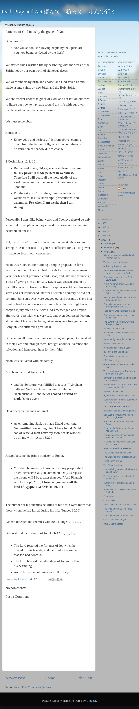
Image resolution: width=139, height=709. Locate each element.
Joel (100, 172)
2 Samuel (102, 100)
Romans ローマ (125, 85)
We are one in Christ (113, 391)
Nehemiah (103, 123)
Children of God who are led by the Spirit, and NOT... (119, 291)
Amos (101, 176)
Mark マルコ (123, 70)
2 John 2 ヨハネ (125, 163)
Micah (101, 187)
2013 (104, 240)
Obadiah (102, 180)
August (107, 251)
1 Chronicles (104, 111)
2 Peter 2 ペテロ (125, 156)
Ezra (100, 119)
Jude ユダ (122, 171)
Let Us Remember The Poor (116, 406)
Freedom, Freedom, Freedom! (117, 448)
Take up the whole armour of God (119, 311)
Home (50, 678)
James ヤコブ (124, 148)
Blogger (91, 700)
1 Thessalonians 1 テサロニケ (126, 118)
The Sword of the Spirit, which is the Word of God (118, 323)
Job (100, 130)
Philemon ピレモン (127, 141)
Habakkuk (103, 195)
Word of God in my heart (109, 56)
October (108, 243)
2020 (104, 223)
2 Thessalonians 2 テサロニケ (126, 124)
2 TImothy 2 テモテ (127, 133)
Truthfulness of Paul (112, 461)
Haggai (101, 202)
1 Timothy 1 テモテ (127, 129)
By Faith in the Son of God (115, 352)
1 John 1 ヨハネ (125, 160)
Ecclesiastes (104, 142)
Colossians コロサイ (127, 113)
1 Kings (101, 104)
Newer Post (15, 678)
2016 (104, 235)
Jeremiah (102, 153)
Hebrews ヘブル (125, 144)
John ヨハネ (123, 77)
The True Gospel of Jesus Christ (118, 515)
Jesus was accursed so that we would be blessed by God (118, 271)
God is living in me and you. (116, 356)
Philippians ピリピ (126, 109)
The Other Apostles (112, 465)
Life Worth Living (111, 360)
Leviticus (102, 74)
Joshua (101, 85)
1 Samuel (102, 96)
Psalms (101, 134)
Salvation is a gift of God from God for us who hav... (119, 379)
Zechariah (103, 206)
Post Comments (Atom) (36, 687)
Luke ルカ (122, 74)
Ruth (100, 92)
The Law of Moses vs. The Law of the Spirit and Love (119, 372)
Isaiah (101, 149)
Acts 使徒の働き (125, 81)
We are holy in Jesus (113, 343)
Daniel (101, 164)
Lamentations (104, 157)
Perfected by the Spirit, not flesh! (118, 339)
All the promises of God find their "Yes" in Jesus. (118, 256)
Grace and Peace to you (114, 519)
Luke (123, 188)
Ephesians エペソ (126, 105)
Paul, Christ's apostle (113, 524)
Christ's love (109, 500)
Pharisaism (108, 496)
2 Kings (101, 108)
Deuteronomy (104, 81)
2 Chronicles (104, 115)
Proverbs (102, 138)
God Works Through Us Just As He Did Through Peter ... (120, 416)
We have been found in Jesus (117, 348)
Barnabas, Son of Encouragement (119, 410)
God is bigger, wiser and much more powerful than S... (117, 305)
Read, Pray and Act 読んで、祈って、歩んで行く (58, 12)
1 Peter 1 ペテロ (125, 152)
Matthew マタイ (125, 66)
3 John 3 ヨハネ (125, 167)
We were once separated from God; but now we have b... (120, 385)
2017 (104, 231)
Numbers (102, 77)
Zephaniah (103, 198)
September (109, 247)
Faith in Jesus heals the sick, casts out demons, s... (119, 298)
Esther (101, 127)
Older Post (83, 678)
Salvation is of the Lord (114, 328)
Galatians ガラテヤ (127, 101)
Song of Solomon (106, 145)
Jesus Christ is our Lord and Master (120, 504)
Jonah (101, 183)
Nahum (101, 191)
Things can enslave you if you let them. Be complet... (118, 436)
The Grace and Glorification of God (120, 457)
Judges (101, 89)
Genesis (102, 66)
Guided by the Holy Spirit (115, 266)
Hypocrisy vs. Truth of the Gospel (119, 395)
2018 (104, 227)
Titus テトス (123, 137)
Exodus (101, 70)
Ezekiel (101, 161)
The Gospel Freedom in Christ (117, 452)
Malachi (101, 210)
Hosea (101, 168)
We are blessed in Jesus (115, 262)
